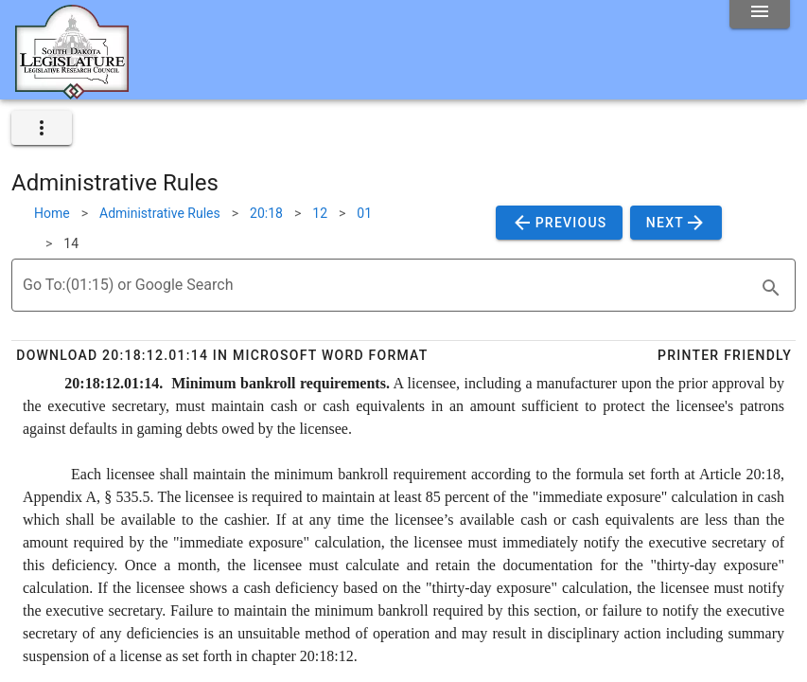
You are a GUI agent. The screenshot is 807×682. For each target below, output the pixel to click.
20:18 (266, 213)
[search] (771, 288)
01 (364, 213)
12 (319, 213)
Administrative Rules (159, 213)
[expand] (41, 128)
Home (52, 213)
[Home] (72, 92)
